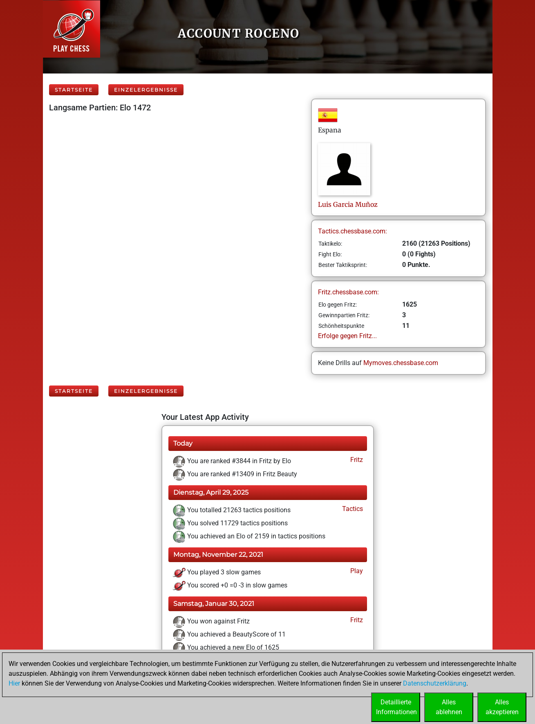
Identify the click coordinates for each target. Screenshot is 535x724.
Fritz (356, 460)
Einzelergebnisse (146, 90)
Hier (14, 683)
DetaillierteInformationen (396, 707)
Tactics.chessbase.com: (352, 231)
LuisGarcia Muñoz (348, 204)
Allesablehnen (449, 707)
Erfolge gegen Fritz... (347, 336)
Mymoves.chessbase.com (400, 363)
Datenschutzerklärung (434, 683)
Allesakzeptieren (502, 707)
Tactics (351, 509)
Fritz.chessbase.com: (348, 292)
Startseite (74, 90)
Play (356, 571)
